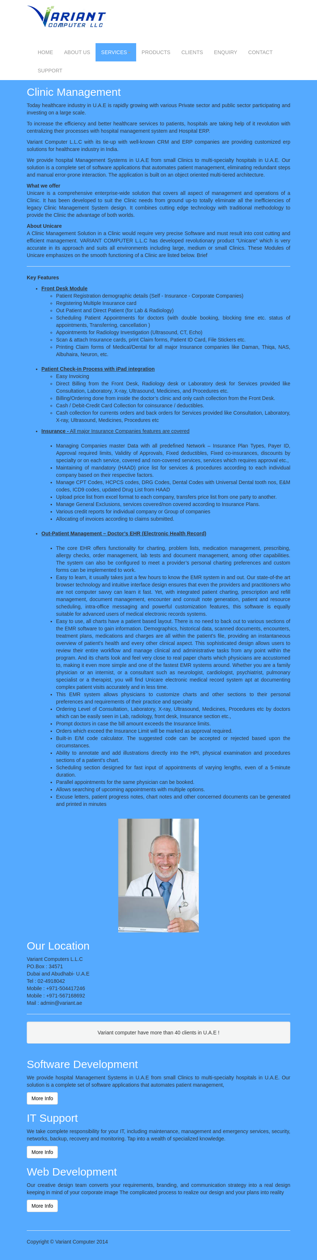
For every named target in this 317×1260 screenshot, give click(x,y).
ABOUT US (77, 52)
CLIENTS (192, 52)
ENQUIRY (226, 52)
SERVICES (116, 52)
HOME (45, 52)
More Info (42, 1098)
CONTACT (260, 52)
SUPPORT (50, 70)
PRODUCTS (156, 52)
